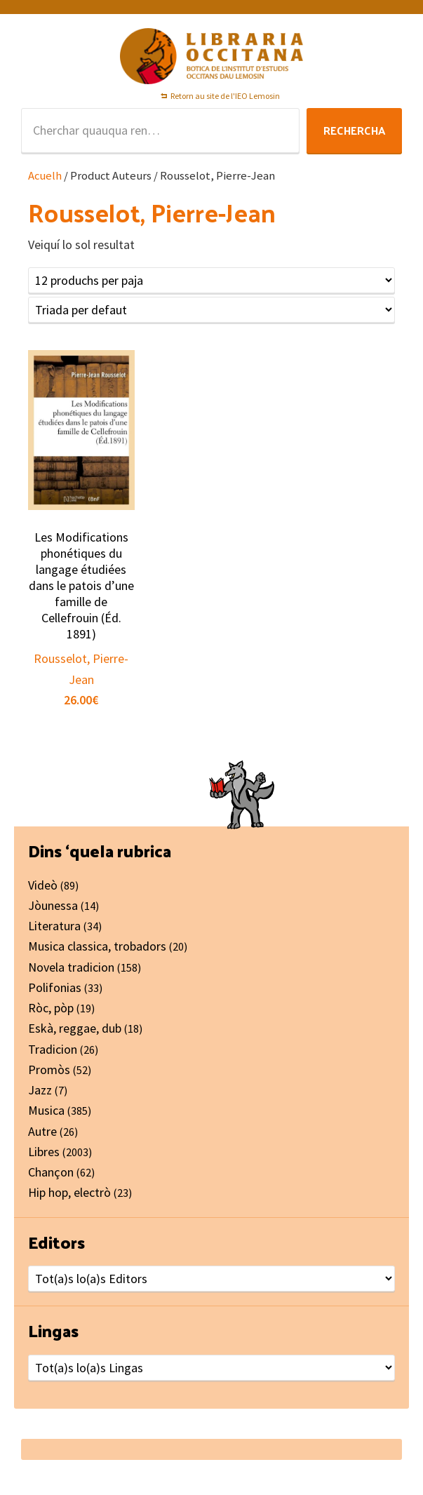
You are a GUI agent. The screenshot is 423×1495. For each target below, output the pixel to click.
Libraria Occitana (212, 56)
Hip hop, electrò (69, 1192)
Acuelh (45, 175)
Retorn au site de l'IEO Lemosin (225, 95)
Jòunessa (53, 905)
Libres (44, 1152)
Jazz (40, 1090)
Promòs (49, 1069)
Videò (43, 885)
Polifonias (54, 987)
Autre (42, 1131)
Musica (46, 1110)
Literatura (54, 926)
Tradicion (52, 1049)
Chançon (51, 1172)
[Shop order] (211, 310)
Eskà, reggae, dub (74, 1028)
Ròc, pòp (51, 1008)
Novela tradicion (71, 967)
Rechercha (354, 130)
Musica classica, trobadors (97, 946)
